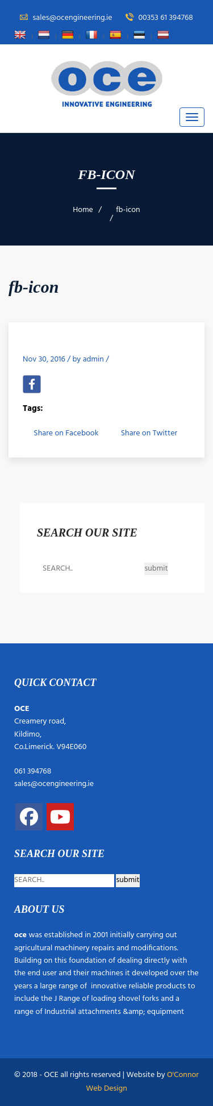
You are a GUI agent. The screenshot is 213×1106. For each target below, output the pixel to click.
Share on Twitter (149, 433)
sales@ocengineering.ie (54, 784)
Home (83, 210)
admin (93, 359)
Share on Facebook (66, 433)
